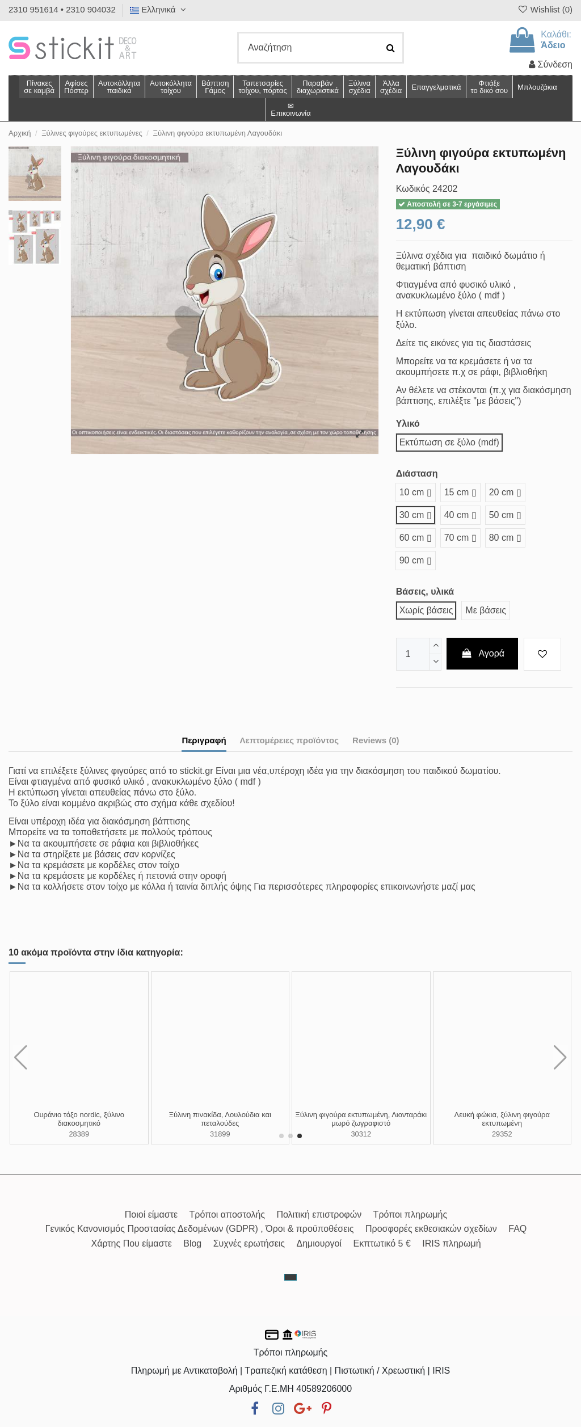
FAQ (517, 1229)
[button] (390, 86)
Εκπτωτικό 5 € (382, 1243)
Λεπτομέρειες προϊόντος (289, 740)
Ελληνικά (159, 9)
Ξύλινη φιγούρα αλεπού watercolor (79, 1114)
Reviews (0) (375, 740)
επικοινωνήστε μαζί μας (428, 886)
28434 (79, 1125)
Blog (192, 1243)
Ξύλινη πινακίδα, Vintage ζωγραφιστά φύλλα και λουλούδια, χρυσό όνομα (502, 1119)
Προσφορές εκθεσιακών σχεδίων (431, 1229)
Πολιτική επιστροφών (318, 1214)
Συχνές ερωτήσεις (249, 1243)
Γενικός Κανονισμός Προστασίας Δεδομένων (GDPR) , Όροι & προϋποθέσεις (199, 1229)
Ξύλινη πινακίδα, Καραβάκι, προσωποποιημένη (220, 1119)
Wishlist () (544, 9)
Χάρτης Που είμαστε (131, 1243)
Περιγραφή (204, 740)
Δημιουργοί (319, 1243)
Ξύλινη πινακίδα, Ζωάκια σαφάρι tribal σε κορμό (361, 1119)
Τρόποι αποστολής (227, 1214)
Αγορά (482, 653)
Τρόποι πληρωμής (410, 1214)
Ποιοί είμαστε (151, 1214)
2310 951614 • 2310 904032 (62, 9)
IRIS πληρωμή (451, 1243)
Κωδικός (413, 188)
